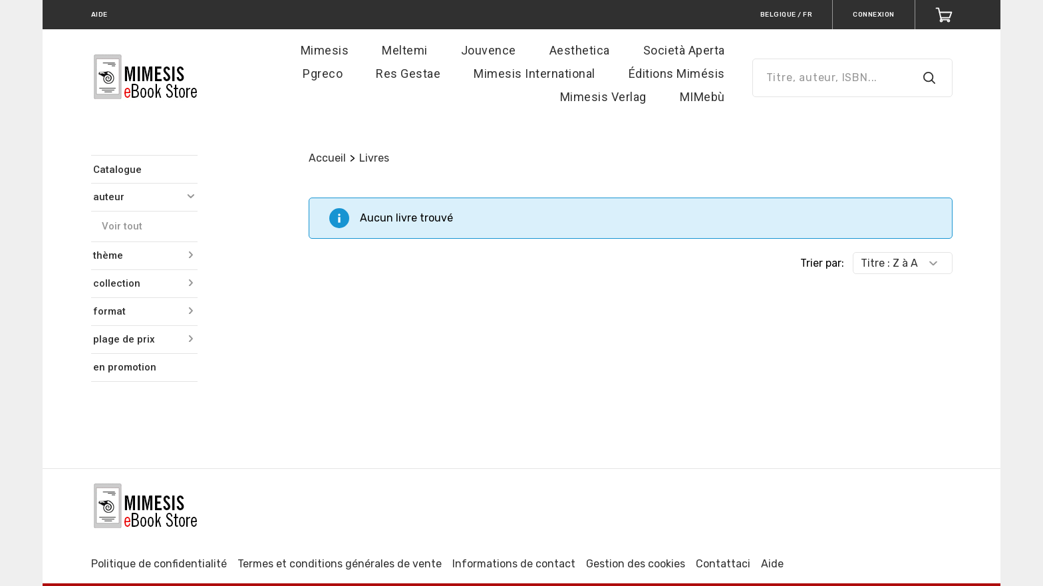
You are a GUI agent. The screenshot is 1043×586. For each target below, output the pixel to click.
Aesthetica (579, 50)
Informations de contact (513, 563)
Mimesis (325, 50)
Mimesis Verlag (603, 97)
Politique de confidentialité (159, 563)
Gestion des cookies (635, 563)
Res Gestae (408, 73)
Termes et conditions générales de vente (339, 563)
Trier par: (822, 263)
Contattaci (723, 563)
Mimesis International (534, 73)
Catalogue (117, 169)
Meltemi (405, 50)
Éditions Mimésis (677, 73)
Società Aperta (684, 50)
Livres (374, 158)
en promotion (124, 367)
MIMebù (702, 97)
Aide (772, 563)
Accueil (327, 158)
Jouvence (488, 50)
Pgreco (323, 73)
